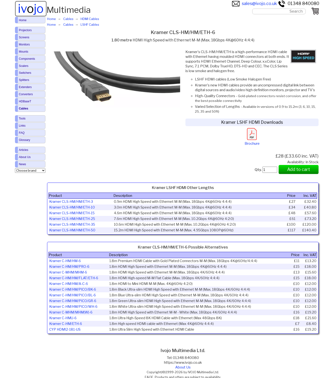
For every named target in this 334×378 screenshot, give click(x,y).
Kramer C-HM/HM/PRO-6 (69, 266)
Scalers (23, 66)
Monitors (24, 44)
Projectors (25, 30)
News (22, 164)
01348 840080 (298, 3)
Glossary (24, 140)
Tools (22, 118)
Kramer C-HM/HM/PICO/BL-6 (72, 295)
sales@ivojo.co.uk (254, 3)
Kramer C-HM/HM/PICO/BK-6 (72, 289)
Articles (23, 150)
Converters (26, 94)
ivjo (31, 8)
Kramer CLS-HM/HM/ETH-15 (72, 213)
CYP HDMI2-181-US (65, 329)
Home (22, 20)
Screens (24, 37)
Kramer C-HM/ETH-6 (65, 324)
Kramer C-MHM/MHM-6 (68, 272)
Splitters (24, 80)
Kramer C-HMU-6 (63, 318)
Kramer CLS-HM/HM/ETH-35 (72, 224)
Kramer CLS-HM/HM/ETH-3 (71, 201)
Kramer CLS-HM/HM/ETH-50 (72, 230)
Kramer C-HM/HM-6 (65, 261)
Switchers (25, 73)
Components (27, 58)
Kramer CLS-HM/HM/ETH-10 (72, 207)
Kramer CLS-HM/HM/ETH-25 (72, 219)
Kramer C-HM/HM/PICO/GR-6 (72, 301)
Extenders (25, 87)
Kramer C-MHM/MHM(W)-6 (70, 312)
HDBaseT (25, 101)
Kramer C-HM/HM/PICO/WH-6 (73, 306)
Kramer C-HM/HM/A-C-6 (68, 284)
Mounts (23, 51)
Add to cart (298, 169)
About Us (183, 367)
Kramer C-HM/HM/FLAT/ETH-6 (73, 278)
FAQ (21, 132)
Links (22, 125)
